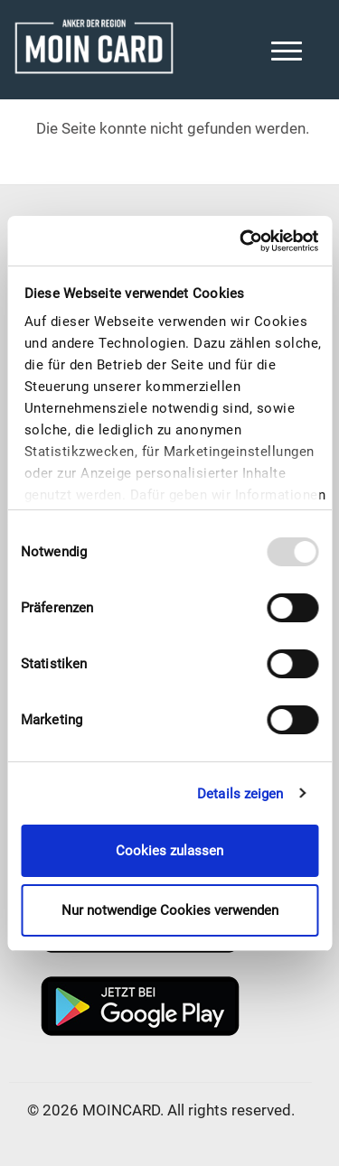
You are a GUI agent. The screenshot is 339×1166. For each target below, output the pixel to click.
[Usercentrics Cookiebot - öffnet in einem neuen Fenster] (241, 241)
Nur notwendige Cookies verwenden (169, 910)
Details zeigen (240, 794)
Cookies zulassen (169, 851)
